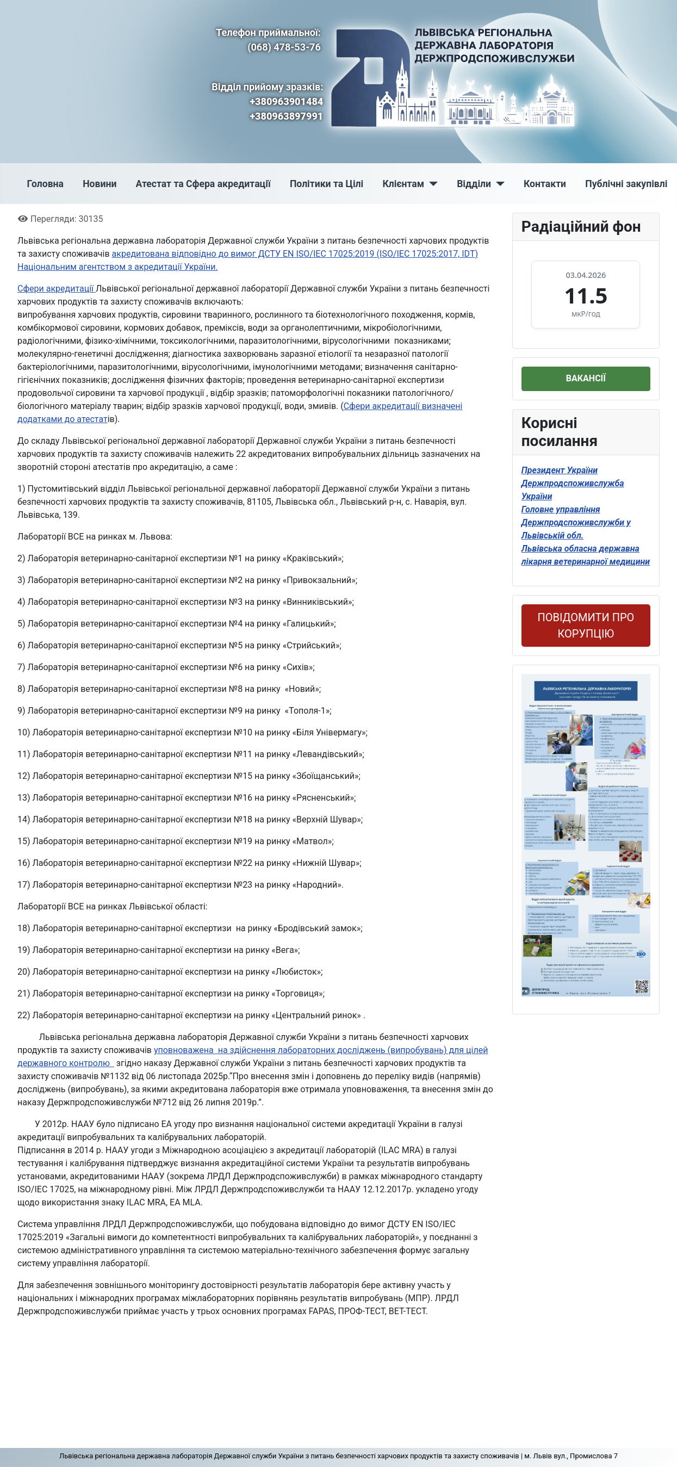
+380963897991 (286, 116)
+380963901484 (286, 101)
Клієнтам (403, 183)
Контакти (545, 183)
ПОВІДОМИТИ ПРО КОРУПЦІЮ (585, 625)
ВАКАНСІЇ (586, 378)
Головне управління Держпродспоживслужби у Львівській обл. (576, 522)
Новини (99, 183)
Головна (45, 183)
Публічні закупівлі (626, 183)
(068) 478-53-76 (284, 47)
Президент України (559, 470)
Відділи (474, 183)
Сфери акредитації (56, 288)
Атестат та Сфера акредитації (203, 183)
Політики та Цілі (326, 183)
